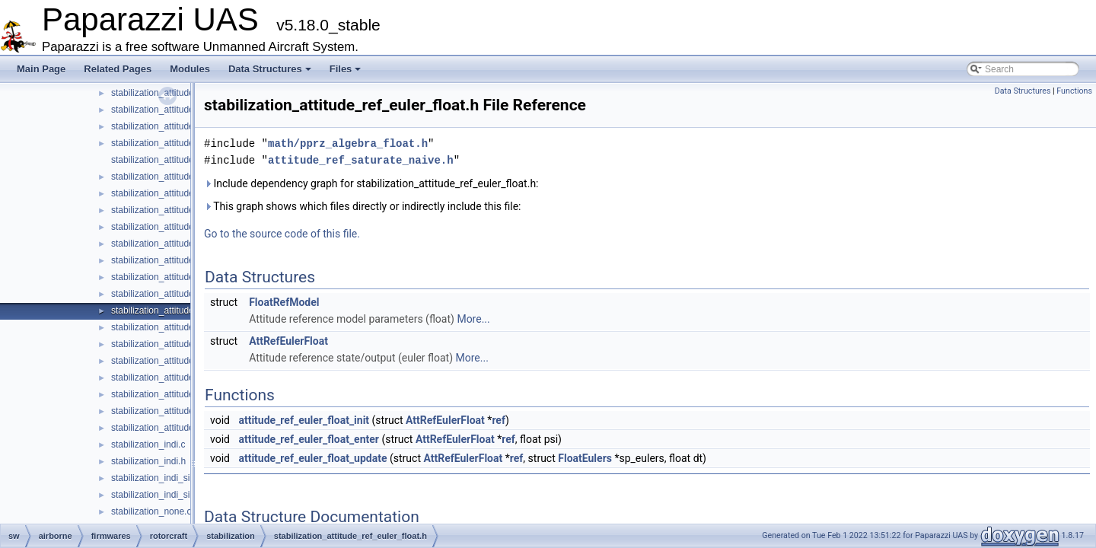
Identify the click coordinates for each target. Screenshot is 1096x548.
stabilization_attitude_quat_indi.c (177, 143)
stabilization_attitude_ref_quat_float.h (187, 394)
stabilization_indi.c (148, 444)
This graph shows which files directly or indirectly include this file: (362, 206)
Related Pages (117, 69)
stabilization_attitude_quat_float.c (178, 109)
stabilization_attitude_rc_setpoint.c (180, 243)
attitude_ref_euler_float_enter (308, 439)
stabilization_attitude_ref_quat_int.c (182, 411)
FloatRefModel (284, 302)
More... (473, 319)
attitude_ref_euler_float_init (303, 420)
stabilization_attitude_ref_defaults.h (182, 277)
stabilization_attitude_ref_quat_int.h (183, 427)
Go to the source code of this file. (282, 234)
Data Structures (269, 69)
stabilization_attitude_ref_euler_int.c (183, 327)
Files (346, 69)
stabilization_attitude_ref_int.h (171, 360)
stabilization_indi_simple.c (164, 478)
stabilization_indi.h (148, 461)
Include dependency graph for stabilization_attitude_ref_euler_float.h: (371, 183)
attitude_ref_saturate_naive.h (361, 160)
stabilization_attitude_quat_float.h (179, 126)
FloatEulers (585, 458)
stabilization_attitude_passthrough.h (183, 93)
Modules (190, 69)
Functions (1074, 91)
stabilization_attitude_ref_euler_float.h (188, 310)
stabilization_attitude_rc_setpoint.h (181, 260)
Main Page (41, 69)
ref (498, 420)
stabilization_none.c (151, 511)
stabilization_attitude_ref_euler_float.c (187, 293)
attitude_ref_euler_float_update (312, 458)
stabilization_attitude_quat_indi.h (177, 160)
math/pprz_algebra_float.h (348, 143)
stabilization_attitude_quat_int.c (174, 176)
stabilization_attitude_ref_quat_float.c (186, 377)
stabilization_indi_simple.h (164, 494)
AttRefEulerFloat (288, 341)
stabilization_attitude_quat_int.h (175, 193)
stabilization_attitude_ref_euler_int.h (184, 344)
